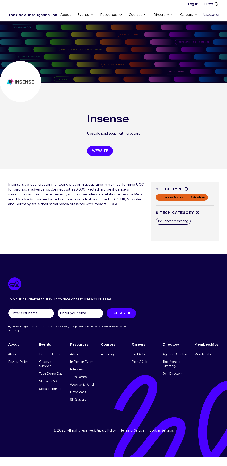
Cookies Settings (161, 430)
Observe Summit (45, 364)
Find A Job (139, 354)
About (65, 15)
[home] (32, 14)
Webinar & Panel (82, 384)
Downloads (78, 392)
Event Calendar (50, 354)
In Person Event (81, 362)
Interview (77, 369)
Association (211, 15)
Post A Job (139, 362)
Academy (108, 354)
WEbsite (100, 151)
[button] (85, 15)
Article (74, 354)
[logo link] (113, 284)
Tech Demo (78, 377)
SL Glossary (78, 400)
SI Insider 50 (48, 381)
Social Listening (50, 389)
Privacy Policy (18, 362)
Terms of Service (132, 430)
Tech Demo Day (50, 373)
